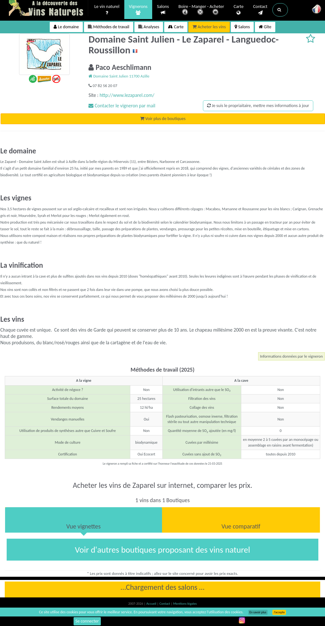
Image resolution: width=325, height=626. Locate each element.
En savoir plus (258, 612)
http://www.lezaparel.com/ (127, 95)
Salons (163, 9)
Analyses (148, 27)
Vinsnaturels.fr (48, 9)
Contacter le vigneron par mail (121, 106)
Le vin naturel (107, 10)
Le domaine (66, 27)
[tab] (83, 520)
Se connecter (87, 621)
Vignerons (138, 10)
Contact (260, 10)
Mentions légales (185, 604)
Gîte (265, 27)
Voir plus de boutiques (162, 118)
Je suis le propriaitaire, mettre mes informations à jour (258, 105)
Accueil (151, 604)
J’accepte (279, 612)
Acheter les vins (209, 27)
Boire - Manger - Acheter (201, 10)
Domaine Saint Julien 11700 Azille (118, 76)
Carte (239, 10)
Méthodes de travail (108, 27)
